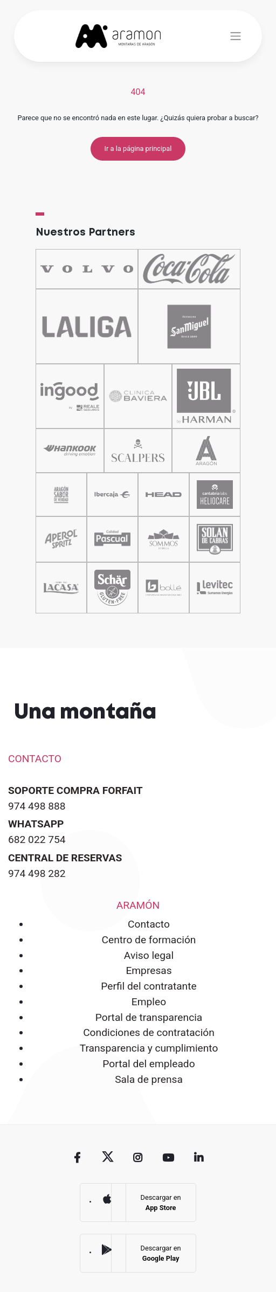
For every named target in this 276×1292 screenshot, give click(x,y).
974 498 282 (37, 873)
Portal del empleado (148, 1064)
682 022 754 (37, 839)
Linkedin (198, 1157)
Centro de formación (149, 940)
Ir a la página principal (138, 148)
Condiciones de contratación (149, 1032)
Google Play (106, 1250)
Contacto (149, 924)
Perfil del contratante (148, 986)
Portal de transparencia (149, 1017)
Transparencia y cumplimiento (149, 1048)
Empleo (149, 1002)
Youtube (168, 1157)
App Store (106, 1199)
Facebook (77, 1157)
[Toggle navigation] (235, 36)
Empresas (148, 970)
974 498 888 (37, 806)
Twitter (108, 1157)
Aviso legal (149, 955)
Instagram (138, 1157)
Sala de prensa (149, 1079)
